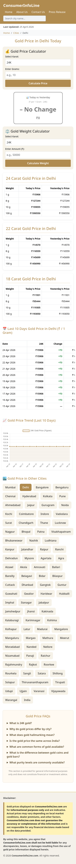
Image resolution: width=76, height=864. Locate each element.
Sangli (27, 673)
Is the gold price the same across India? (34, 741)
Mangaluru (12, 638)
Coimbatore (26, 514)
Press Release (57, 12)
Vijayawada (58, 691)
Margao (30, 638)
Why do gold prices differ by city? (30, 729)
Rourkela (10, 673)
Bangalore (42, 487)
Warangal (11, 700)
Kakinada (47, 611)
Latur (27, 629)
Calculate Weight (38, 163)
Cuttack (10, 585)
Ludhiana (50, 540)
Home (8, 12)
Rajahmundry (13, 664)
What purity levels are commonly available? (37, 762)
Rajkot (33, 664)
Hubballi (64, 593)
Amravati (39, 567)
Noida (65, 505)
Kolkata (47, 496)
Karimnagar (33, 620)
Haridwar (46, 593)
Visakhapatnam (61, 531)
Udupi (9, 691)
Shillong (58, 673)
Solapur (10, 682)
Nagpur (10, 531)
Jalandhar (27, 549)
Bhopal (26, 531)
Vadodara (62, 514)
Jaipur (31, 505)
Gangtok (45, 585)
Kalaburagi (12, 620)
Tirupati (60, 682)
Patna (40, 531)
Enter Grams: (12, 69)
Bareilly (10, 576)
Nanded (31, 647)
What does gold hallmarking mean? (32, 735)
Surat (8, 523)
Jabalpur (44, 602)
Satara (42, 673)
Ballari (56, 567)
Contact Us (38, 12)
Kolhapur (11, 629)
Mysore (29, 558)
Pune (62, 496)
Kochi (8, 514)
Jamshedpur (12, 611)
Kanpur (9, 549)
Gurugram (48, 505)
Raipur (44, 549)
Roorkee (49, 664)
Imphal (9, 602)
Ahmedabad (12, 505)
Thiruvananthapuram (35, 682)
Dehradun (11, 558)
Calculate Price (38, 83)
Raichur (45, 655)
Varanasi (39, 691)
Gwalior (29, 593)
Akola (23, 567)
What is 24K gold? (20, 723)
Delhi (25, 487)
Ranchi (59, 549)
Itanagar (26, 602)
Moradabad (12, 647)
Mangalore (61, 629)
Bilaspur (57, 576)
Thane (44, 523)
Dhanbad (27, 585)
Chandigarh (26, 523)
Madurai (42, 629)
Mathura (47, 638)
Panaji (30, 655)
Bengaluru (61, 487)
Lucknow (60, 523)
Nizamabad (12, 655)
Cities (16, 32)
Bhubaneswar (13, 540)
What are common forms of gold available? (36, 747)
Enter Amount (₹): (15, 148)
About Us (22, 12)
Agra (61, 558)
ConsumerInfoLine (21, 5)
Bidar (42, 576)
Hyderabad (29, 496)
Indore (45, 514)
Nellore (47, 647)
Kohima (52, 620)
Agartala (46, 558)
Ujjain (23, 691)
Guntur (62, 585)
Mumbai (10, 487)
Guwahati (11, 593)
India (27, 700)
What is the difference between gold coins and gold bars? (37, 754)
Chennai (10, 496)
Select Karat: (12, 56)
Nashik (33, 540)
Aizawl (9, 567)
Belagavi (26, 576)
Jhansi (31, 611)
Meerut (64, 638)
